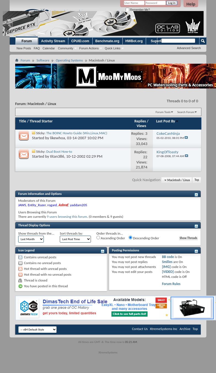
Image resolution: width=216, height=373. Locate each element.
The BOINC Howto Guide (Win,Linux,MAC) (76, 133)
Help (190, 4)
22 (145, 156)
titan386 (57, 156)
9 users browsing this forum (67, 216)
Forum (26, 41)
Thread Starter (41, 121)
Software (42, 60)
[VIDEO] (168, 272)
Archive (185, 329)
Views (141, 126)
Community (65, 48)
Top (197, 180)
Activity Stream (53, 41)
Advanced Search (189, 48)
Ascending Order (110, 238)
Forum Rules (171, 284)
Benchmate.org (107, 41)
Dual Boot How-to (59, 151)
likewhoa (57, 137)
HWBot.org (134, 41)
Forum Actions (89, 48)
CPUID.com (80, 41)
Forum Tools (163, 112)
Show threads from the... (36, 233)
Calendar (49, 48)
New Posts (24, 48)
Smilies (167, 262)
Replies (140, 121)
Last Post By (167, 121)
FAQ (37, 48)
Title (22, 121)
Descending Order (144, 238)
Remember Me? (138, 9)
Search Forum (186, 112)
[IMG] (166, 267)
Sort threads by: (71, 233)
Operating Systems (69, 60)
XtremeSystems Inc (163, 329)
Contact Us (140, 329)
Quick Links (112, 48)
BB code (168, 257)
